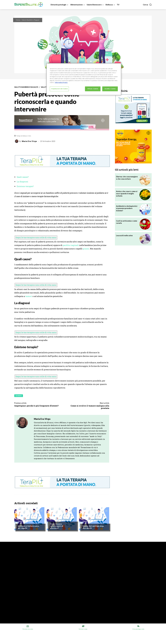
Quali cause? (23, 177)
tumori (28, 296)
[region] (83, 79)
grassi (86, 248)
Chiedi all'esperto (25, 521)
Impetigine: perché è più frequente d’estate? (36, 405)
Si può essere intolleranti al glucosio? (56, 526)
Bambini (19, 396)
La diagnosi (22, 181)
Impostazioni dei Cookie (59, 89)
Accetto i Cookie (110, 89)
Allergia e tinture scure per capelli (28, 527)
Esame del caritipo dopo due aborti (93, 527)
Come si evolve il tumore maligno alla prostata (90, 406)
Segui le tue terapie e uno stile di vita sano (36, 237)
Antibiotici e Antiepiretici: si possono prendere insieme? (127, 208)
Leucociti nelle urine (124, 235)
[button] (147, 4)
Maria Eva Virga (29, 141)
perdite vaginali (71, 245)
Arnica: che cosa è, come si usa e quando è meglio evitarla (126, 193)
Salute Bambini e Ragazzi (30, 20)
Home (18, 20)
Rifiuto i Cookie (92, 89)
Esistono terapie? (25, 186)
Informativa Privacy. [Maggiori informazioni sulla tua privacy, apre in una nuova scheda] (61, 82)
